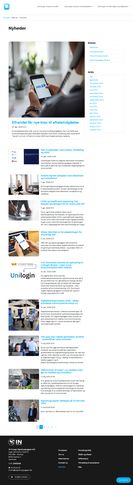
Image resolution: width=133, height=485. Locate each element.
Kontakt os (63, 463)
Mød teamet (63, 459)
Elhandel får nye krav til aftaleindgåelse (45, 122)
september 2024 (97, 100)
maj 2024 (94, 110)
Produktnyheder (96, 52)
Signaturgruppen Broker (100, 60)
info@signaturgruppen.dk (21, 470)
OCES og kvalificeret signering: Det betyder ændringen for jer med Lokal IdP (63, 202)
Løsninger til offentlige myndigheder (112, 6)
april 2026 (94, 80)
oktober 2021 (95, 130)
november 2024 (96, 97)
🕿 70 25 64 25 (14, 468)
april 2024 (94, 113)
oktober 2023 (95, 123)
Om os (14, 18)
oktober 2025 (95, 87)
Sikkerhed (94, 47)
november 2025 (96, 83)
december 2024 (96, 93)
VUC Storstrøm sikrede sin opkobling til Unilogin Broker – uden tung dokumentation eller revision (62, 265)
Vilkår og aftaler (84, 455)
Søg (79, 467)
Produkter (62, 450)
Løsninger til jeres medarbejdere (78, 6)
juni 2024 (93, 107)
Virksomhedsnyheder (99, 56)
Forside (6, 18)
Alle (91, 77)
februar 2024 (95, 117)
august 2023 (95, 126)
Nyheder (61, 467)
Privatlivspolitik (84, 450)
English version (19, 477)
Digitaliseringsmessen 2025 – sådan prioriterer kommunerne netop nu (60, 302)
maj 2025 (93, 90)
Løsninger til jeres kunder (48, 6)
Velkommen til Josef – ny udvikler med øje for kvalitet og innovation (62, 371)
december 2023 (96, 120)
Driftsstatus (83, 459)
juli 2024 (93, 103)
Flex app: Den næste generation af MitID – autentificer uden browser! (62, 338)
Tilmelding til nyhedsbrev (88, 463)
